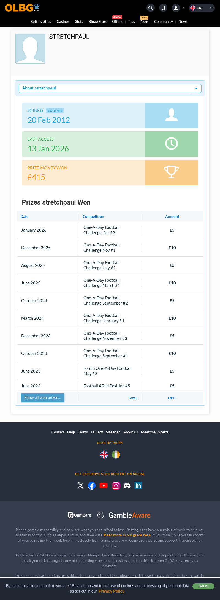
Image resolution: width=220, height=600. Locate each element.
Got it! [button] (203, 586)
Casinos (63, 21)
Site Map (113, 432)
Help (71, 432)
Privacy (97, 432)
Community (163, 21)
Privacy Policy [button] (111, 591)
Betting (41, 21)
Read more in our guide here (127, 535)
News (183, 21)
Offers (117, 20)
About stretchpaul (39, 88)
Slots (79, 21)
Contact (57, 432)
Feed (144, 20)
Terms (83, 432)
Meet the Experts (155, 432)
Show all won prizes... (42, 397)
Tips (131, 21)
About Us (130, 432)
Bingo (98, 21)
